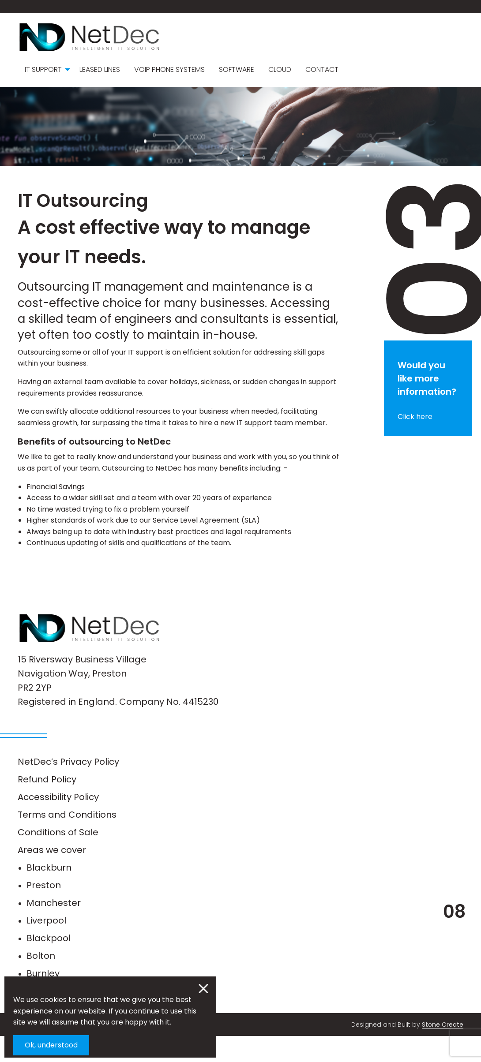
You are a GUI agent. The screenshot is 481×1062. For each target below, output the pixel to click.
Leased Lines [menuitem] (99, 69)
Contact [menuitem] (321, 69)
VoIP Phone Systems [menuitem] (169, 69)
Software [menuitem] (236, 69)
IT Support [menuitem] (43, 69)
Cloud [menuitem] (279, 69)
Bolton (40, 982)
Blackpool (48, 964)
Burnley (43, 999)
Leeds (39, 1017)
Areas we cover (52, 876)
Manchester (53, 929)
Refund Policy (47, 805)
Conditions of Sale (58, 858)
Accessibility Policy (58, 823)
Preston (43, 911)
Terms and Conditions (67, 840)
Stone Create (442, 1050)
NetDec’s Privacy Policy (68, 788)
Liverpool (46, 946)
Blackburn (48, 893)
